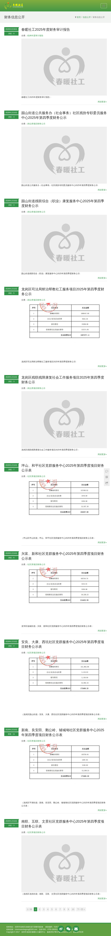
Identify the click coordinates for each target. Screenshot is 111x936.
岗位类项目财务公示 (36, 124)
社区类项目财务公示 (36, 476)
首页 (79, 17)
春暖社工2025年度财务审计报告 (45, 29)
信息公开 (87, 17)
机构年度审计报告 (35, 35)
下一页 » (81, 909)
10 (73, 909)
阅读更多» (102, 102)
